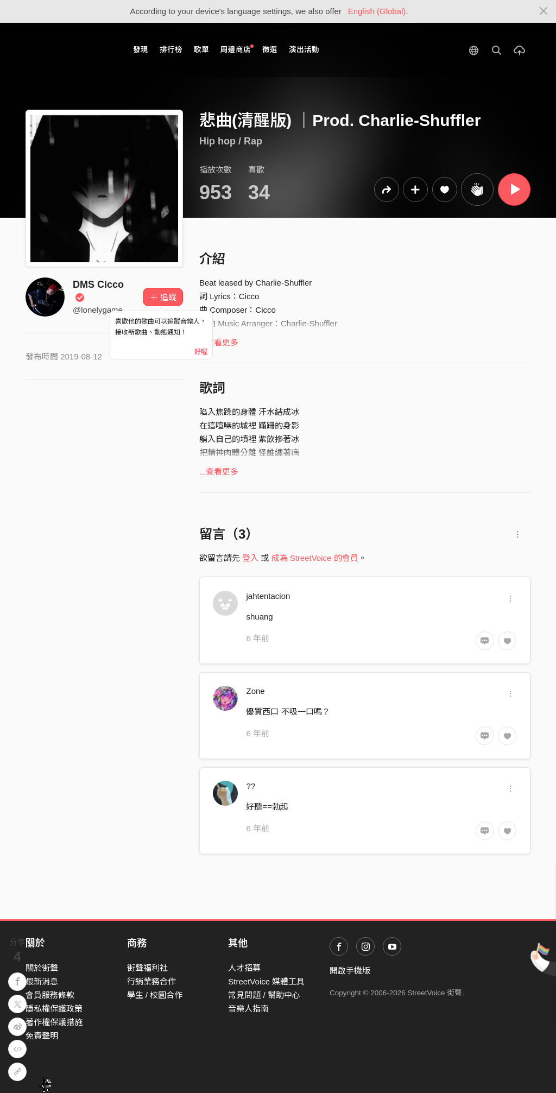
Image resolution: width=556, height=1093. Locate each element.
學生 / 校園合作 (155, 995)
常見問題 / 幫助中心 (264, 995)
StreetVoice (70, 50)
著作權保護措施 (54, 1022)
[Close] (544, 11)
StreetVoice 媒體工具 (266, 981)
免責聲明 (42, 1035)
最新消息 (42, 981)
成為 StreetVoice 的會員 (314, 558)
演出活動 (304, 50)
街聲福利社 (147, 967)
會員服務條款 (50, 995)
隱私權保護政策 (54, 1008)
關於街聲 (42, 967)
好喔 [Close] (200, 352)
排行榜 (171, 50)
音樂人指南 (248, 1008)
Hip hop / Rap (230, 141)
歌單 (201, 50)
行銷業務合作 (151, 981)
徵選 (269, 50)
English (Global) (377, 11)
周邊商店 (237, 49)
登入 (250, 558)
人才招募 (244, 967)
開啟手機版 (350, 970)
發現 (140, 50)
